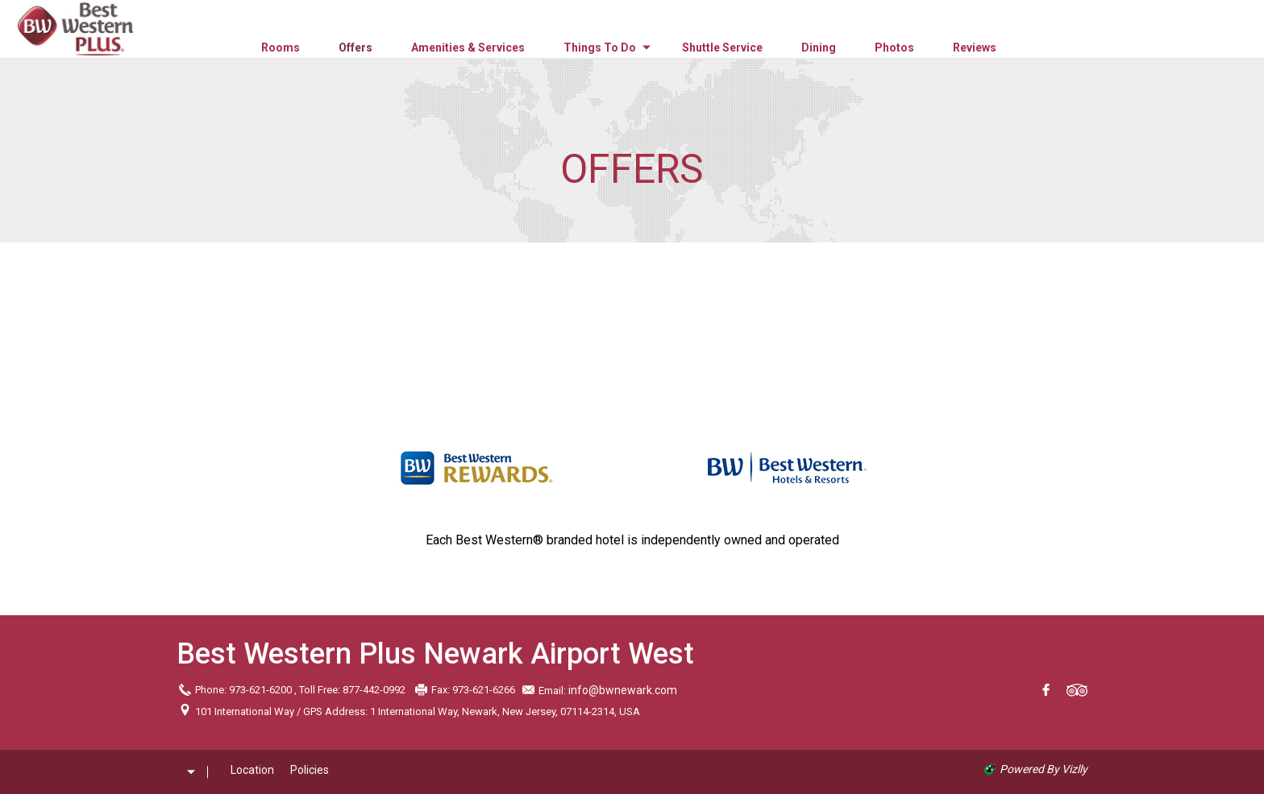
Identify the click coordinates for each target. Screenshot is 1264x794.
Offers (355, 47)
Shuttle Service (722, 47)
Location (252, 769)
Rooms (280, 47)
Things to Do (599, 47)
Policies (309, 769)
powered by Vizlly (1043, 769)
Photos (894, 47)
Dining (818, 47)
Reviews (974, 47)
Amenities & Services (468, 47)
